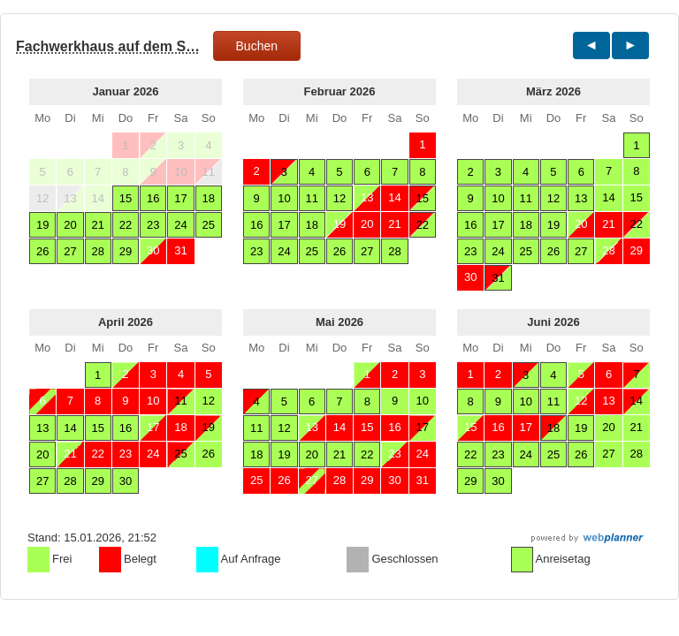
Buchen (257, 46)
